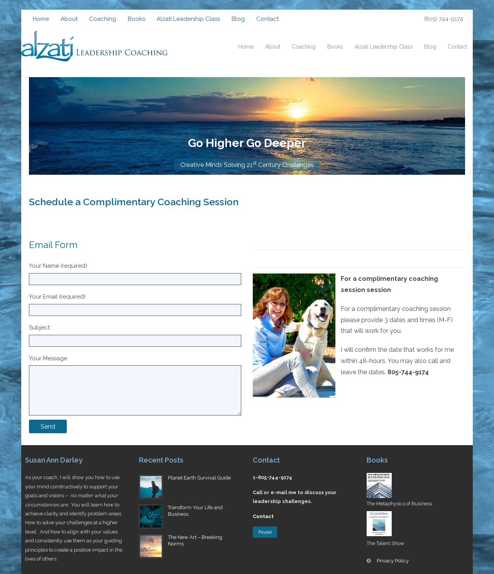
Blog (238, 18)
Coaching (102, 18)
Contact (267, 18)
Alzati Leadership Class (188, 18)
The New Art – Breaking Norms (195, 540)
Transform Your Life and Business (195, 511)
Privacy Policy (393, 561)
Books (136, 18)
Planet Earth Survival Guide (199, 478)
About (69, 18)
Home (41, 18)
